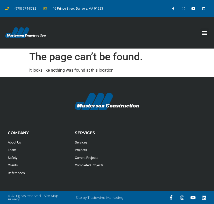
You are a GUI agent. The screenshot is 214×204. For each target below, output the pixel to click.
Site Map (51, 196)
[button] (204, 32)
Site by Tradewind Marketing (100, 197)
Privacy (14, 199)
